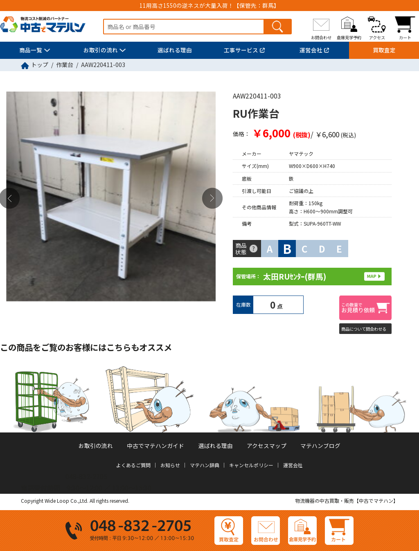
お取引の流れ (100, 50)
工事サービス (241, 50)
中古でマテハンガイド (155, 445)
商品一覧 (30, 50)
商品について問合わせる (363, 329)
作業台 (64, 64)
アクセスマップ (266, 445)
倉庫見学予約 (349, 37)
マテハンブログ (320, 445)
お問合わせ (321, 37)
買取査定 (384, 50)
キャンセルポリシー (251, 464)
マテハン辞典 (204, 464)
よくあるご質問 (133, 464)
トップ (39, 64)
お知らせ (170, 464)
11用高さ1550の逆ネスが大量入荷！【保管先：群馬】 (209, 5)
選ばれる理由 (175, 50)
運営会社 (311, 50)
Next (212, 198)
